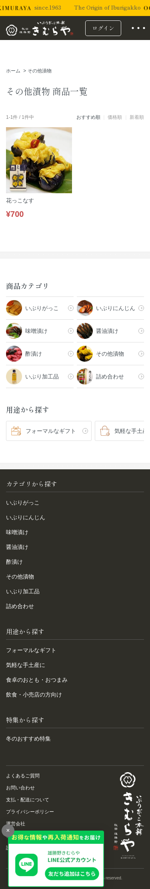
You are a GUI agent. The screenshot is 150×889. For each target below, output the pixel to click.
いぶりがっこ (23, 502)
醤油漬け (17, 547)
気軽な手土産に (25, 665)
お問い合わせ (20, 788)
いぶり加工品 (23, 591)
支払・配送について (27, 800)
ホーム (13, 71)
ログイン (103, 28)
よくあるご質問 (23, 776)
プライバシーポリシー (30, 812)
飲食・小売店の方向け (34, 694)
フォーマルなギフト (31, 650)
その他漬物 (40, 71)
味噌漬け (17, 532)
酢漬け (14, 562)
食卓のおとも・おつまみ (37, 680)
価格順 (115, 117)
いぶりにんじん (25, 517)
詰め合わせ (20, 606)
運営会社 (15, 824)
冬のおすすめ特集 (28, 738)
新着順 (137, 117)
